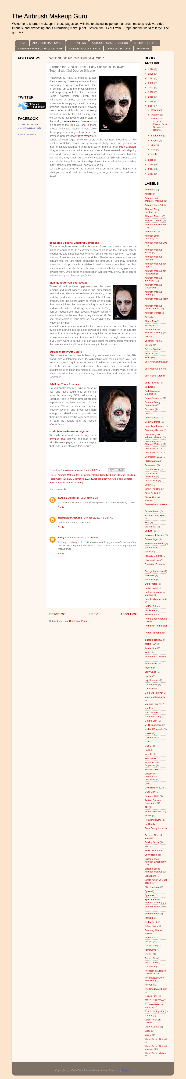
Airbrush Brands (153, 216)
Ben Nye (149, 357)
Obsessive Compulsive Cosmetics (151, 776)
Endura (148, 531)
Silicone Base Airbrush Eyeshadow (155, 860)
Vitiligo (148, 1035)
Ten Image (150, 966)
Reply (61, 507)
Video (148, 1031)
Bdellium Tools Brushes (64, 384)
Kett (147, 652)
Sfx (114, 478)
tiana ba (62, 498)
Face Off (149, 551)
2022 (151, 83)
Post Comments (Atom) (76, 621)
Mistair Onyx (151, 737)
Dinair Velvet (151, 493)
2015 (151, 164)
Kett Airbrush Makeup (156, 656)
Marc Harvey (151, 712)
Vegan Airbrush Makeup (153, 1021)
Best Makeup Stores (155, 368)
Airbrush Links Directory (152, 237)
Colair (148, 413)
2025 (151, 74)
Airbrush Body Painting (152, 210)
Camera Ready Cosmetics (77, 121)
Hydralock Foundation (156, 625)
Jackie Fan (150, 644)
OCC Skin (150, 792)
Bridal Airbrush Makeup (152, 392)
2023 (151, 78)
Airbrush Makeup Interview (153, 279)
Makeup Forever (153, 704)
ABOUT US (143, 48)
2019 (151, 97)
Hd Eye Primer (152, 606)
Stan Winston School (155, 906)
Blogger (126, 1070)
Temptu (148, 941)
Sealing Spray (152, 842)
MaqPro (149, 708)
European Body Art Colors (65, 351)
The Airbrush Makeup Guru (49, 16)
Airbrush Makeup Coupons (153, 258)
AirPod (148, 317)
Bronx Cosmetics (153, 398)
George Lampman (154, 571)
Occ (147, 783)
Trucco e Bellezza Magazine (154, 1005)
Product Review (153, 811)
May (153, 149)
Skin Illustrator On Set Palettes (68, 282)
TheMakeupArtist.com (70, 517)
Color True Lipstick (154, 426)
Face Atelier (151, 547)
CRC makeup (152, 461)
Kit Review (150, 663)
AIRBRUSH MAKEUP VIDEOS (110, 42)
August (155, 140)
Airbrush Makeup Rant (156, 299)
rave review (84, 136)
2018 (151, 101)
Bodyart (149, 387)
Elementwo (150, 526)
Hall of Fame (151, 588)
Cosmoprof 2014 (153, 452)
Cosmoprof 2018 (153, 456)
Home (93, 614)
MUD (147, 741)
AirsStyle (149, 325)
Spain (148, 891)
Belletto (148, 345)
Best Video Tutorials (155, 375)
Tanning (149, 918)
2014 (151, 169)
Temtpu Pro (151, 962)
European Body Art (101, 478)
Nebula (148, 754)
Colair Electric (152, 417)
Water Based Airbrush (156, 1039)
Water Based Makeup (156, 1053)
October (155, 114)
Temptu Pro (151, 945)
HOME (22, 42)
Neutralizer (150, 758)
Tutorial (148, 1015)
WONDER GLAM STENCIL (85, 48)
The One (149, 984)
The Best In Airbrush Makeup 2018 (155, 972)
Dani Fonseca (152, 469)
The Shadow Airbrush (156, 989)
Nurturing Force (153, 769)
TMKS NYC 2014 (154, 1000)
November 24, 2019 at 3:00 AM (81, 537)
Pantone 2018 (152, 796)
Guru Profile (151, 583)
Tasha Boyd (151, 922)
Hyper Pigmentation (155, 632)
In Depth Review (153, 640)
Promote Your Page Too (28, 134)
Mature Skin (151, 720)
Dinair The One (152, 489)
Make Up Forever (154, 692)
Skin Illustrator (124, 478)
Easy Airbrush (152, 511)
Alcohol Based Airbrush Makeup (108, 475)
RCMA (148, 815)
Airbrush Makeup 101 (156, 242)
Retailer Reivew (153, 820)
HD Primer (150, 610)
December (157, 110)
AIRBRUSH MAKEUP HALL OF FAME (40, 48)
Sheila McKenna (153, 850)
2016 (151, 160)
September (157, 135)
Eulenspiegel (151, 539)
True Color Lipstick (154, 1011)
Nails (147, 750)
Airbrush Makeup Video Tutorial (153, 307)
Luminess (150, 688)
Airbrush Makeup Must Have (153, 286)
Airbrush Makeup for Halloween (74, 475)
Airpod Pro (150, 321)
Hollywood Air (152, 614)
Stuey (61, 537)
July (153, 145)
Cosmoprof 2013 (153, 448)
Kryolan (149, 667)
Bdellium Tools (152, 340)
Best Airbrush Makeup (156, 361)
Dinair (148, 484)
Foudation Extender (155, 564)
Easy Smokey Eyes (155, 515)
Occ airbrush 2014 (154, 787)
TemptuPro (150, 949)
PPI (146, 807)
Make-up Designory (155, 697)
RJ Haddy (150, 824)
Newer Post (57, 614)
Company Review (154, 430)
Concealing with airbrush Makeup (153, 436)
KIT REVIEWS (77, 42)
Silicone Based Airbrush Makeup (153, 870)
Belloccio (149, 353)
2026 (151, 69)
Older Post (129, 614)
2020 (151, 92)
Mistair (148, 733)
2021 (151, 87)
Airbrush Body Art (154, 205)
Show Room (151, 854)
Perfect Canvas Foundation (153, 801)
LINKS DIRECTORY (118, 48)
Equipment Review (154, 535)
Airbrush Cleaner (153, 220)
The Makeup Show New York (154, 979)
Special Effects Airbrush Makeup (66, 482)
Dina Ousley (151, 480)
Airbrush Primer (153, 313)
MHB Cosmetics (153, 725)
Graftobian (150, 579)
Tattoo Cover (151, 926)
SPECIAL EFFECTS (146, 42)
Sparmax (149, 895)
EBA (87, 478)
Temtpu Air (150, 958)
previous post (57, 438)
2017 (151, 106)
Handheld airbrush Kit (156, 599)
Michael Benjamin (154, 729)
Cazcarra (149, 409)
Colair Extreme (152, 422)
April (153, 154)
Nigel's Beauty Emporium (152, 764)
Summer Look (152, 913)
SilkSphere (150, 876)
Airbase (149, 194)
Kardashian (150, 648)
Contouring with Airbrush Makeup (153, 443)
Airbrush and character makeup (154, 199)
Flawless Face (152, 560)
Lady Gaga (150, 672)
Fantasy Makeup (153, 556)
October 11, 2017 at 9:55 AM (98, 517)
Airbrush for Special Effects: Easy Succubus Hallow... (159, 124)
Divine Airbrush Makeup (152, 498)
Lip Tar (148, 676)
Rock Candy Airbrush (156, 828)
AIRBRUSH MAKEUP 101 (48, 42)
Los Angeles (151, 684)
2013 (151, 173)
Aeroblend (150, 189)
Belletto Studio (152, 349)
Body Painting (152, 382)
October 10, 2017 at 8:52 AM (83, 498)
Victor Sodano (152, 1026)
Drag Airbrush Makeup (156, 504)
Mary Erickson (127, 146)
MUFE (148, 745)
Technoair (150, 937)
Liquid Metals (152, 680)
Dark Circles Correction (151, 475)
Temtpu (148, 954)
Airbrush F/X (151, 231)
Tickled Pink (151, 996)
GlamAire (149, 575)
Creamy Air (150, 465)
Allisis (148, 336)
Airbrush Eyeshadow (155, 224)
